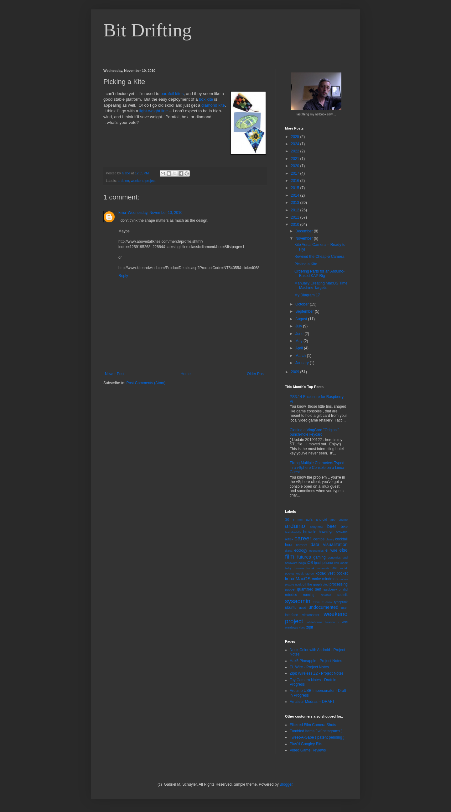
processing (338, 584)
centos (319, 539)
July (299, 326)
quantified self (309, 589)
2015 (295, 188)
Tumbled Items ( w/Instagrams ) (316, 731)
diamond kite (213, 105)
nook (298, 584)
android (321, 519)
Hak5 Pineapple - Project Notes (316, 661)
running (308, 595)
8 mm (298, 519)
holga (302, 563)
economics (316, 550)
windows (291, 627)
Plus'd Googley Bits (306, 744)
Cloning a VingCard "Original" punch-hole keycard (314, 432)
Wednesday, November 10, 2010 (155, 212)
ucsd (302, 607)
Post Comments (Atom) (145, 383)
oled (326, 584)
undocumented (323, 607)
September (305, 311)
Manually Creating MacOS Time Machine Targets (320, 285)
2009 (295, 372)
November (304, 238)
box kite (206, 99)
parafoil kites (172, 93)
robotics (291, 595)
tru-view (327, 602)
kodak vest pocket (332, 573)
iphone (327, 562)
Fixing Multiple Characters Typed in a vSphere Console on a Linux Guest (317, 467)
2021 (295, 159)
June (299, 334)
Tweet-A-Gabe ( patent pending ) (317, 737)
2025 (295, 137)
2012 (295, 210)
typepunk (341, 602)
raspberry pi (332, 589)
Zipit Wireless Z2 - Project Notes (317, 673)
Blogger (286, 784)
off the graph (312, 584)
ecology (300, 550)
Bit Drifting (147, 30)
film (289, 556)
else (344, 550)
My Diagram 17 (307, 295)
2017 (295, 173)
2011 (295, 217)
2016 (295, 180)
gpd (345, 557)
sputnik (342, 595)
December (304, 231)
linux (289, 578)
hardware (291, 563)
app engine (339, 519)
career (302, 538)
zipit (309, 627)
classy (330, 539)
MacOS (303, 578)
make (316, 579)
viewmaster (310, 615)
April (299, 348)
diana (288, 550)
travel (316, 602)
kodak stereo (305, 573)
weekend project (143, 181)
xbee (302, 627)
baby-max (316, 526)
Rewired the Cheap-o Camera (319, 256)
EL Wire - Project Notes (309, 667)
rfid (345, 589)
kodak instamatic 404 (321, 568)
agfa (309, 519)
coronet (301, 545)
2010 (295, 224)
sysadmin (297, 601)
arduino (123, 181)
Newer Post (114, 374)
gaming (319, 557)
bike (344, 526)
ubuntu (291, 607)
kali (336, 563)
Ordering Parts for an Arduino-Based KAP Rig (319, 273)
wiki (345, 622)
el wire (331, 550)
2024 (295, 144)
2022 (295, 151)
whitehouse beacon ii (323, 622)
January (302, 363)
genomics (334, 557)
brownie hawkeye (318, 532)
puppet (290, 589)
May (299, 341)
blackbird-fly (293, 532)
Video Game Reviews (308, 750)
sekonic (326, 595)
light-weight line (153, 111)
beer (331, 526)
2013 (295, 202)
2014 (295, 195)
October (302, 304)
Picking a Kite (305, 264)
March (301, 355)
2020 (295, 166)
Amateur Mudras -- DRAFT (312, 701)
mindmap (329, 579)
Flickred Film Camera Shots (313, 725)
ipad (317, 563)
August (301, 319)
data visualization (329, 544)
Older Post (256, 374)
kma (122, 212)
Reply (123, 275)
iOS (310, 562)
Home (186, 374)
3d (287, 519)
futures (304, 557)
